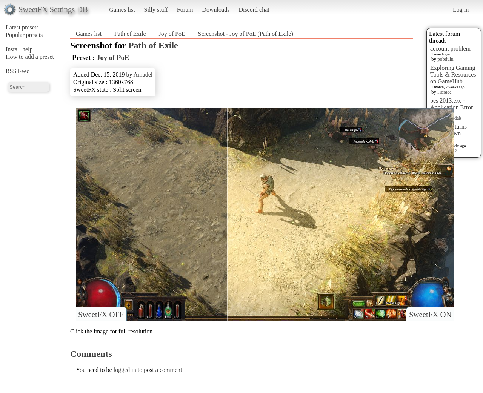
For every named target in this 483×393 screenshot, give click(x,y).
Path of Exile (130, 34)
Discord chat (253, 9)
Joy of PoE (172, 34)
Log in (461, 9)
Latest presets (22, 27)
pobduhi (445, 59)
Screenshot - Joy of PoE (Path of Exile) (245, 34)
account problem (450, 48)
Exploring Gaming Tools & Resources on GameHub (453, 74)
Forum (185, 9)
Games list (122, 9)
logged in (125, 370)
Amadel (143, 74)
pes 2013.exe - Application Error (451, 104)
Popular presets (24, 35)
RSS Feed (18, 71)
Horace (444, 92)
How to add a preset (30, 57)
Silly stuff (156, 9)
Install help (19, 49)
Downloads (215, 9)
